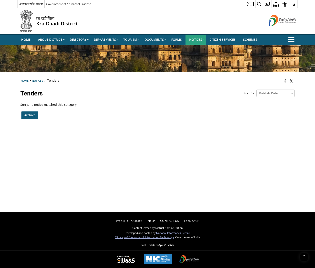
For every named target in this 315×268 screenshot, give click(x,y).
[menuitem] (250, 4)
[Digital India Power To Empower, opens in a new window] (189, 259)
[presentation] (275, 93)
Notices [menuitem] (197, 39)
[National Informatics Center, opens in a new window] (158, 259)
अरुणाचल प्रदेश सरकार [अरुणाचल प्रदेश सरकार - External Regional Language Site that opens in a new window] (31, 4)
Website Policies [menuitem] (129, 221)
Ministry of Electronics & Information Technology (144, 237)
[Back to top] (304, 257)
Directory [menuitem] (79, 39)
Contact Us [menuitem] (169, 221)
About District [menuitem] (51, 39)
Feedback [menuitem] (191, 221)
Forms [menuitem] (176, 39)
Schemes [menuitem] (250, 39)
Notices (37, 80)
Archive (29, 115)
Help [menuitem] (151, 221)
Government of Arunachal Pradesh (68, 4)
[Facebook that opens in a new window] (285, 81)
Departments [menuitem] (106, 39)
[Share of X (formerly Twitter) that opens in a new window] (291, 81)
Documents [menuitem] (155, 39)
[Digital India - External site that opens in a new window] (277, 30)
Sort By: (249, 93)
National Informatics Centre (173, 232)
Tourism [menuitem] (131, 39)
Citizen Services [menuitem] (223, 39)
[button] (292, 40)
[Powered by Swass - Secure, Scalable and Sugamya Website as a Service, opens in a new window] (126, 259)
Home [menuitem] (26, 39)
